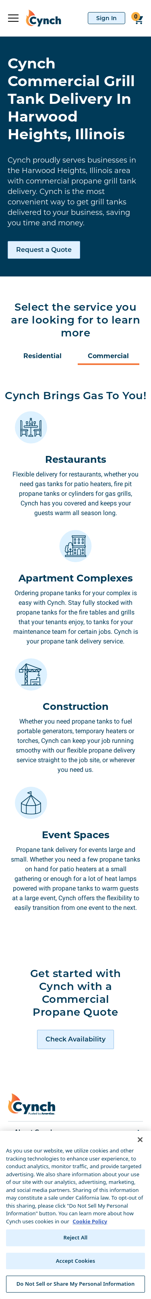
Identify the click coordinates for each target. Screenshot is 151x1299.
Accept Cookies (75, 1260)
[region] (75, 1215)
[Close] (140, 1139)
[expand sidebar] (13, 18)
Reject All (76, 1237)
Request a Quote (44, 250)
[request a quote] (75, 1039)
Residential (42, 356)
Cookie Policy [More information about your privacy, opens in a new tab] (89, 1221)
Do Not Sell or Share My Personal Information (76, 1283)
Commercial (108, 356)
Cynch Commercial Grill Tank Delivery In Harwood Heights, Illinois (71, 98)
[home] (40, 18)
